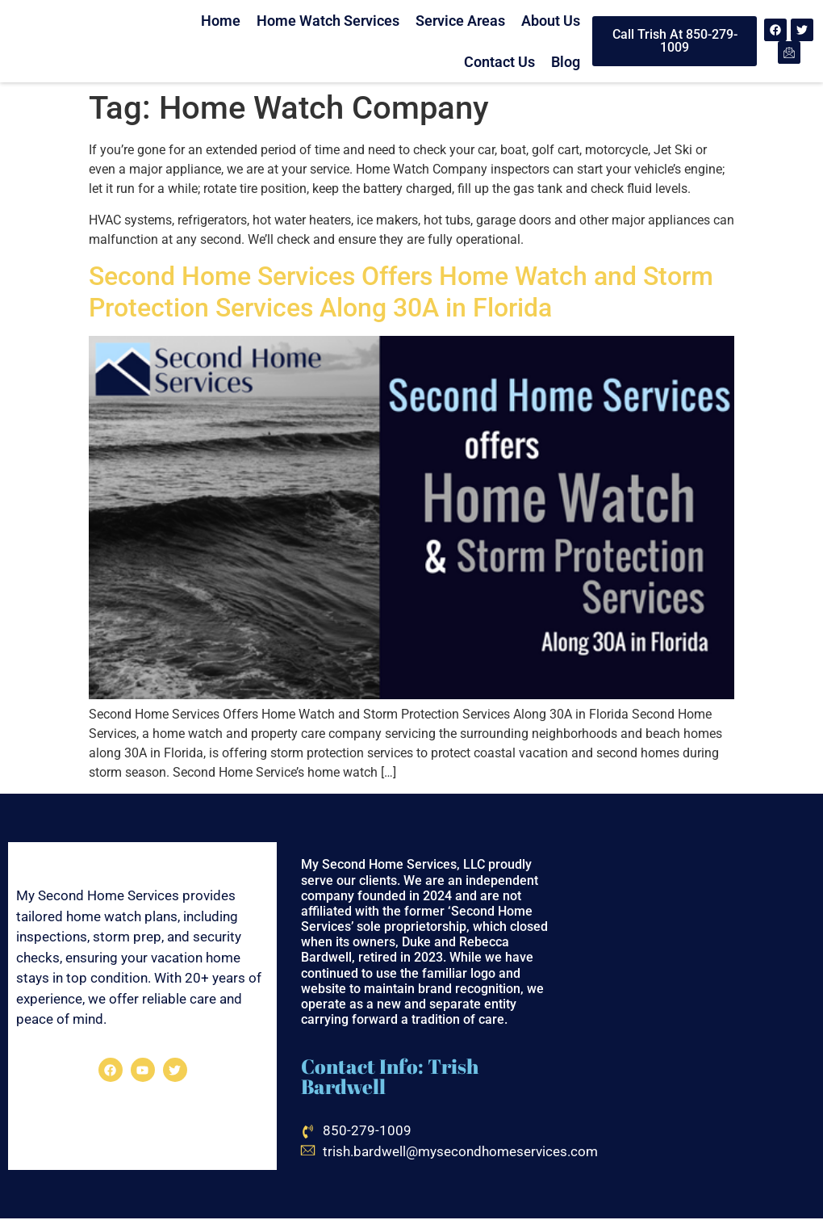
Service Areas (460, 20)
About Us (550, 20)
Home (220, 20)
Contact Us (499, 61)
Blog (565, 61)
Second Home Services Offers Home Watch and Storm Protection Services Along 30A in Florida (401, 291)
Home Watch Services (328, 20)
